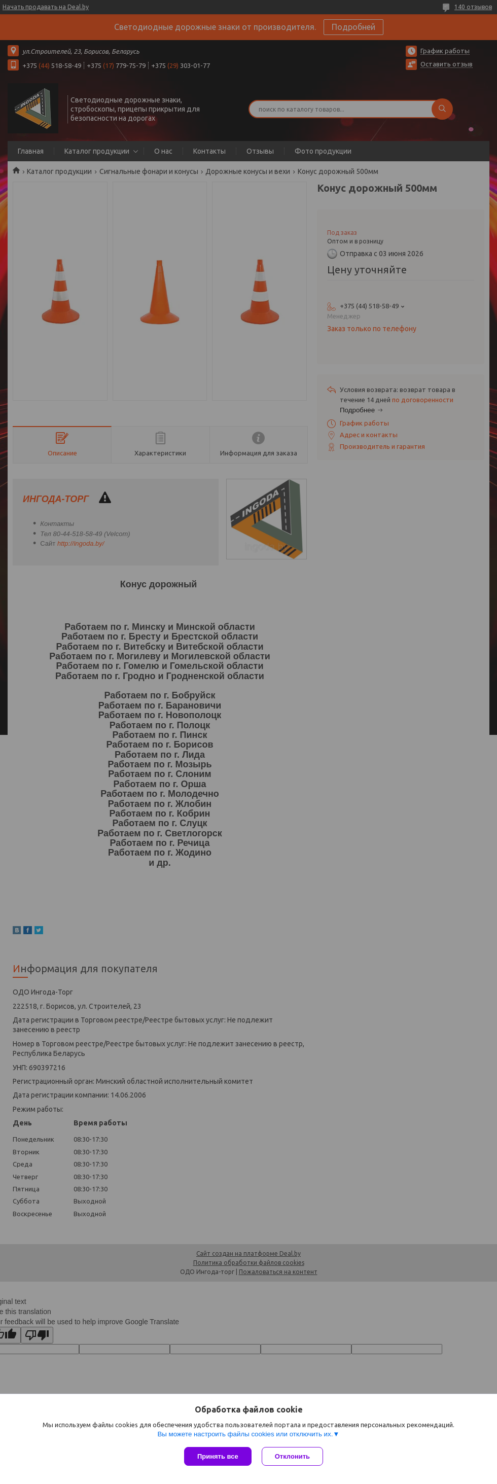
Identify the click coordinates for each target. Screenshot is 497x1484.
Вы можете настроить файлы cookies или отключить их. (245, 1434)
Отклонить (292, 1456)
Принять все (217, 1456)
